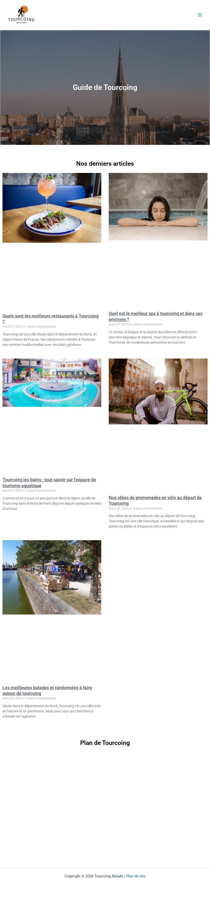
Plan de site (135, 876)
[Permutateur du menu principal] (200, 15)
